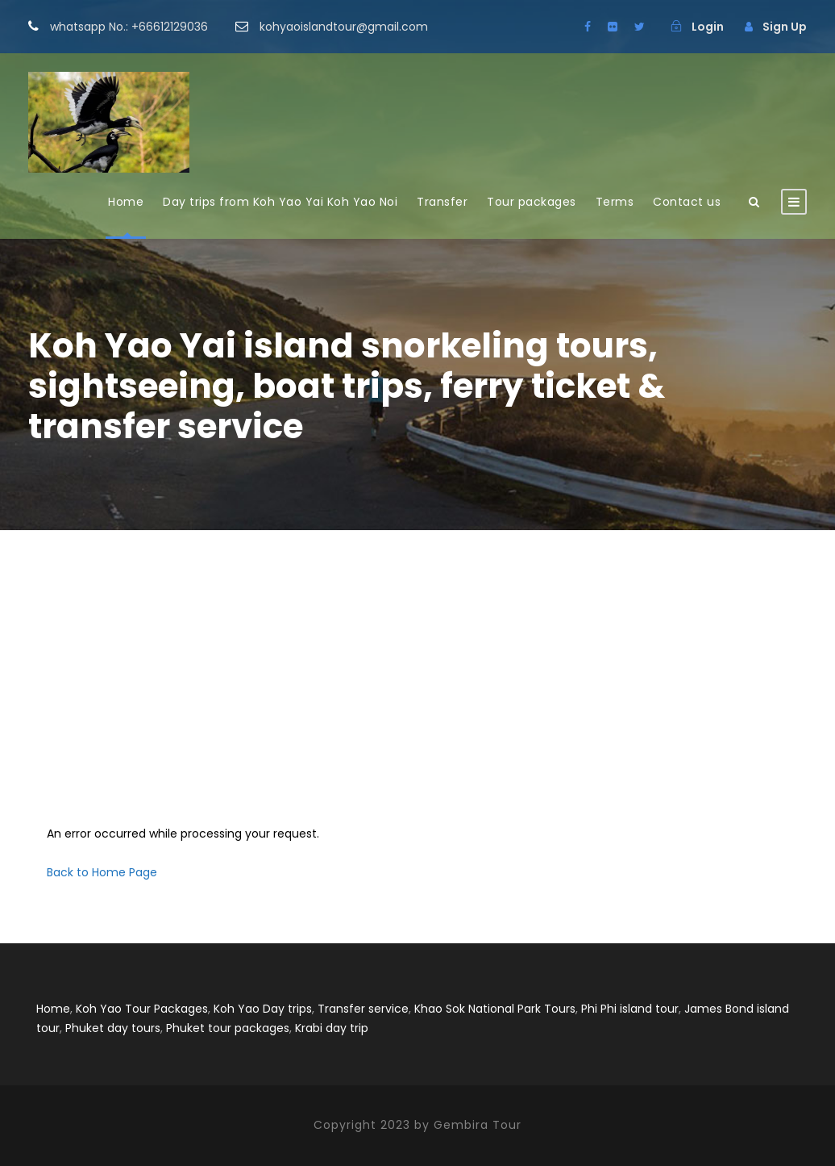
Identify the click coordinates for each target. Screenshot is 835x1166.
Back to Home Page (102, 872)
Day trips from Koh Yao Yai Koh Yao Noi (280, 202)
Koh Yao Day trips (263, 1009)
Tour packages (531, 202)
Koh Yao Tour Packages (142, 1009)
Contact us (687, 202)
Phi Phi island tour (630, 1009)
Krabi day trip (331, 1028)
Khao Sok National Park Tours (494, 1009)
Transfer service (363, 1009)
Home (125, 202)
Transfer (442, 202)
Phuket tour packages (227, 1028)
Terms (615, 202)
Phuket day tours (112, 1028)
